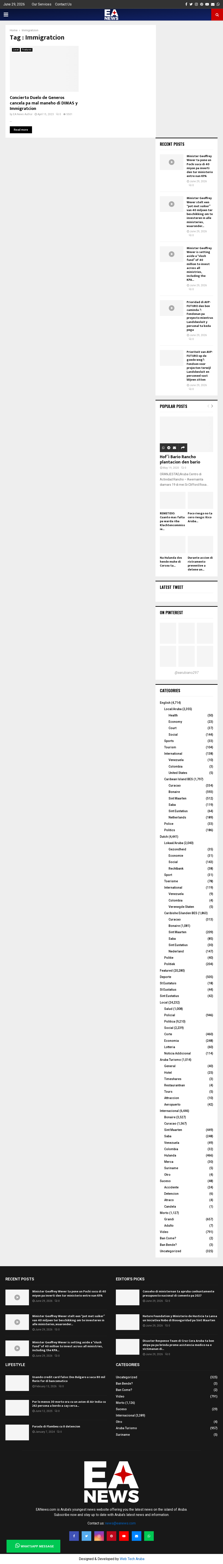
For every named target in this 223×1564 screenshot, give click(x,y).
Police (168, 823)
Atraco (169, 1200)
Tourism (170, 747)
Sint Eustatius (178, 811)
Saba (172, 804)
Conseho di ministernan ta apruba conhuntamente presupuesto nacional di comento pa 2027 (178, 1293)
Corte (168, 1034)
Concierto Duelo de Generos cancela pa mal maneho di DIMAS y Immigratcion (44, 103)
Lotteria (169, 1047)
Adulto (169, 1225)
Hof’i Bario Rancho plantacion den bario (180, 459)
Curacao (175, 785)
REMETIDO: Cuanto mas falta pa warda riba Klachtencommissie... (172, 521)
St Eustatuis (168, 983)
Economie (176, 855)
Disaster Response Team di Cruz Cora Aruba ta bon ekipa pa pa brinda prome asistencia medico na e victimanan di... (178, 1344)
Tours (168, 1091)
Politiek (169, 964)
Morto (164, 1213)
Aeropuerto (172, 1104)
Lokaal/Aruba (173, 843)
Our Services (41, 4)
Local (16, 50)
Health (173, 715)
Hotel (168, 1072)
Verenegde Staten (181, 907)
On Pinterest (171, 612)
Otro (167, 1174)
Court (172, 728)
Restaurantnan (174, 1085)
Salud (168, 1009)
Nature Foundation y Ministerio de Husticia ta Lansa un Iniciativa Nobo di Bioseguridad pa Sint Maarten (180, 1318)
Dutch (164, 836)
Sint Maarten (177, 798)
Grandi (169, 1219)
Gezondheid (177, 849)
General (170, 1066)
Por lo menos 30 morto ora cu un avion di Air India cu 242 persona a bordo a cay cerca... (69, 1403)
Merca (168, 1161)
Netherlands (177, 817)
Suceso (165, 1181)
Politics (169, 830)
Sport (168, 875)
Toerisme (171, 881)
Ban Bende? (168, 1245)
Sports (169, 741)
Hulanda (170, 1155)
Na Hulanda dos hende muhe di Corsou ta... (171, 561)
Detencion (171, 1193)
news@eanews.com (120, 1523)
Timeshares (172, 1079)
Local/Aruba (173, 709)
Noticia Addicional (177, 1053)
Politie (168, 957)
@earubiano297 (187, 673)
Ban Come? (168, 1238)
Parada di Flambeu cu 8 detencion (56, 1426)
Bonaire (174, 792)
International (173, 753)
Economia (171, 1040)
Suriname (171, 1168)
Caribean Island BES (178, 779)
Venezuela (176, 760)
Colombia (175, 766)
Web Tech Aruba (132, 1559)
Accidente (171, 1187)
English (165, 702)
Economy (175, 721)
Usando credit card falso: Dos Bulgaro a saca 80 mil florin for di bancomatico (68, 1379)
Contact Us (63, 4)
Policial (169, 1015)
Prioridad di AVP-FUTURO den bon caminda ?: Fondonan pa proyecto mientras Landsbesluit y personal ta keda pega (200, 316)
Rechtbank (176, 868)
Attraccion (171, 1098)
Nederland (176, 951)
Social (173, 734)
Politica (169, 1021)
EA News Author (22, 114)
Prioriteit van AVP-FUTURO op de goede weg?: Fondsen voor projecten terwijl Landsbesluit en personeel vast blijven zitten (200, 365)
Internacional (169, 1111)
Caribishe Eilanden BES (180, 913)
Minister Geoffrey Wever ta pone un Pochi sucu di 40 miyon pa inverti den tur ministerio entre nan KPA (200, 166)
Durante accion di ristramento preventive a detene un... (200, 563)
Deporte (165, 977)
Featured (26, 50)
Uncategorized (170, 1251)
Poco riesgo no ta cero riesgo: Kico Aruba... (200, 517)
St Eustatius (168, 989)
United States (178, 773)
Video (164, 1232)
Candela (170, 1206)
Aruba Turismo (170, 1059)
